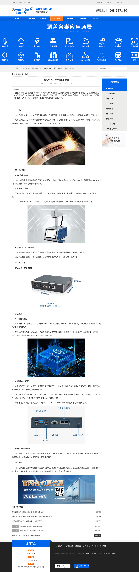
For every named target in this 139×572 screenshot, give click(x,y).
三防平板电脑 (47, 68)
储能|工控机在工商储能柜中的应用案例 (31, 530)
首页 (21, 74)
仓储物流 (109, 109)
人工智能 (109, 104)
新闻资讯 (70, 18)
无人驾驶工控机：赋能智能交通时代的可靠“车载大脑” (28, 512)
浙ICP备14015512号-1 (90, 553)
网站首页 (18, 18)
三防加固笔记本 (57, 68)
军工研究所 (110, 124)
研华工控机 (38, 68)
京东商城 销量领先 (44, 10)
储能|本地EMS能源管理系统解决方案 (31, 527)
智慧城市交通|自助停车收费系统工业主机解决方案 (27, 521)
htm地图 (107, 553)
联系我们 (109, 2)
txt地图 (113, 553)
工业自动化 (110, 94)
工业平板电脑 (67, 68)
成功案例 (57, 18)
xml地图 (102, 553)
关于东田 (83, 18)
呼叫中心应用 (111, 129)
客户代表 (109, 89)
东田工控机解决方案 (34, 535)
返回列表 (97, 535)
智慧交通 (109, 99)
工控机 (22, 68)
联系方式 (96, 18)
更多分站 (119, 2)
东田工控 (22, 2)
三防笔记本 (44, 18)
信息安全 (109, 119)
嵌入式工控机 (29, 68)
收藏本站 (99, 2)
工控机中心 (31, 18)
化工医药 (109, 114)
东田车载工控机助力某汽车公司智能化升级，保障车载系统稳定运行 (32, 516)
